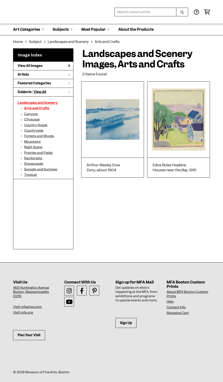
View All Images (44, 66)
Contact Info (176, 307)
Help (170, 301)
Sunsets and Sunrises (40, 169)
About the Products (136, 29)
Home (18, 41)
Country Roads (35, 125)
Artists (44, 74)
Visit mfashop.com (27, 307)
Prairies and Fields (38, 153)
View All (40, 92)
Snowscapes (33, 163)
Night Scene (33, 147)
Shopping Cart (178, 313)
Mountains (32, 141)
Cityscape (32, 119)
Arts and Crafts (36, 108)
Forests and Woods (39, 136)
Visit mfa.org (23, 312)
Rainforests (33, 158)
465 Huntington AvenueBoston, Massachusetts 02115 (31, 291)
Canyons (31, 114)
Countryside (33, 130)
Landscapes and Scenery (38, 103)
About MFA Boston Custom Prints (187, 294)
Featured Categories (44, 83)
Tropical (30, 175)
